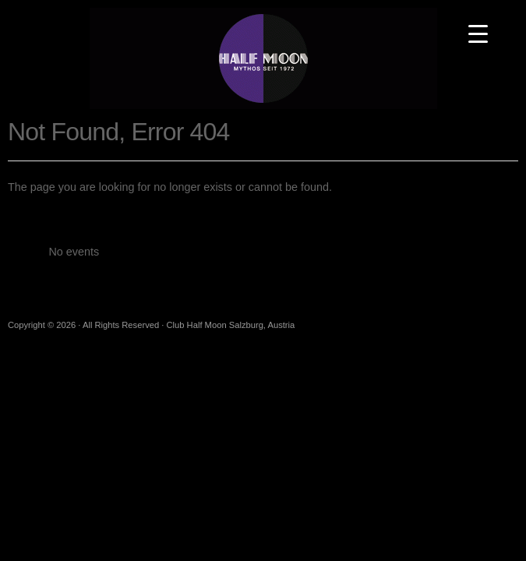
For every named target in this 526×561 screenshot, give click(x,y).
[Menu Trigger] (478, 33)
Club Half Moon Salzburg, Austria (263, 58)
